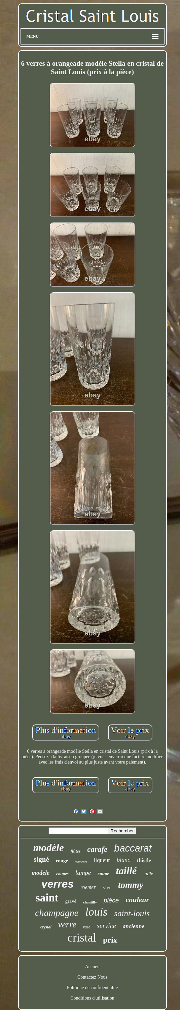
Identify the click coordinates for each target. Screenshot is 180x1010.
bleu (107, 888)
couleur (137, 899)
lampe (83, 872)
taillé (126, 870)
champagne (56, 913)
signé (41, 859)
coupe (103, 873)
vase (86, 927)
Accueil (92, 966)
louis (96, 911)
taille (148, 873)
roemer (88, 887)
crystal (45, 927)
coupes (62, 873)
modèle (48, 848)
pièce (111, 900)
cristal (81, 937)
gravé (70, 901)
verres (57, 884)
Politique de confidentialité (92, 987)
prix (110, 939)
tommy (130, 885)
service (106, 925)
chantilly (90, 902)
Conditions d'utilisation (92, 998)
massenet (81, 862)
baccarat (132, 848)
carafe (97, 849)
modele (40, 872)
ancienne (133, 926)
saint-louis (132, 913)
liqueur (102, 860)
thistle (144, 860)
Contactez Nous (92, 977)
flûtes (76, 851)
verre (67, 924)
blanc (123, 860)
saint (47, 898)
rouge (62, 860)
